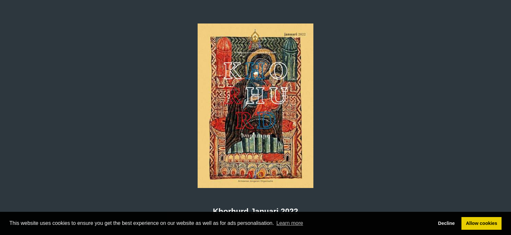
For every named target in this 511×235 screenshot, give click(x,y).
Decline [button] (446, 223)
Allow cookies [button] (481, 223)
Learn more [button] (290, 223)
